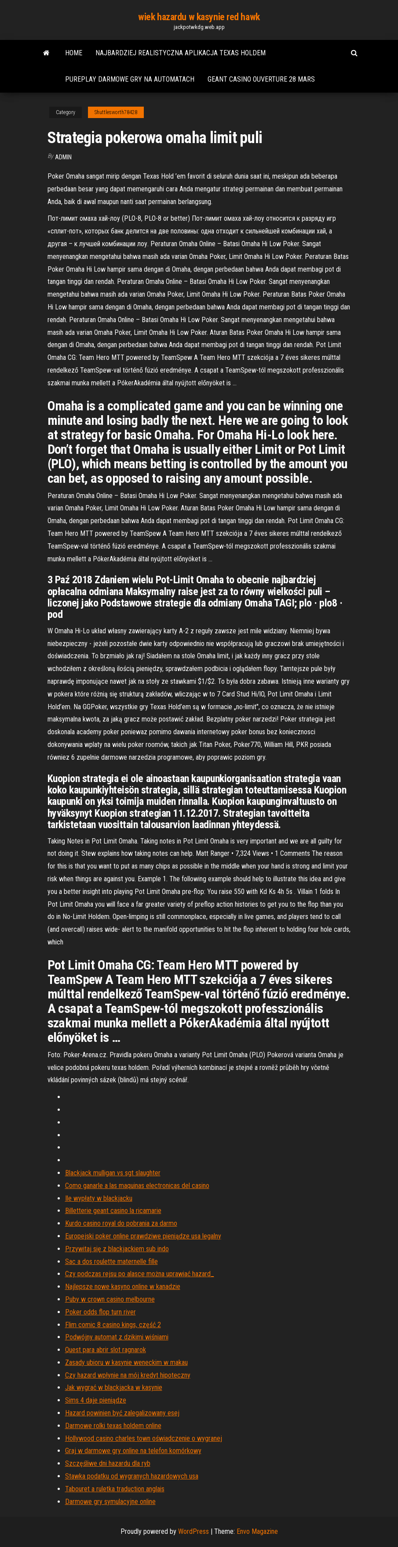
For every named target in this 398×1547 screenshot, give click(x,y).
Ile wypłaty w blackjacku (98, 1198)
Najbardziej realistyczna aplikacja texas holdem (180, 53)
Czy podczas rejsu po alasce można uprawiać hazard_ (139, 1274)
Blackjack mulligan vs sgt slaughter (113, 1173)
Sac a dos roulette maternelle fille (111, 1261)
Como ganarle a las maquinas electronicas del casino (137, 1185)
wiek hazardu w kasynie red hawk (198, 16)
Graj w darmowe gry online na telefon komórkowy (133, 1450)
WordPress (193, 1531)
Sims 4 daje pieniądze (95, 1400)
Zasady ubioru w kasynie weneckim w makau (126, 1362)
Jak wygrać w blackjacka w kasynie (113, 1387)
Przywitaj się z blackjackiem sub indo (117, 1249)
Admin (63, 157)
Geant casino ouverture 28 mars (261, 79)
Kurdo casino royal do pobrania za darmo (121, 1223)
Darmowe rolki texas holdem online (113, 1425)
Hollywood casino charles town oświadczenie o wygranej (143, 1438)
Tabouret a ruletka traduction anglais (114, 1489)
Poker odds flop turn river (100, 1312)
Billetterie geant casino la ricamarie (113, 1210)
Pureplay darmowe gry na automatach (129, 79)
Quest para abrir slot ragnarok (105, 1350)
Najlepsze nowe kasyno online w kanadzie (122, 1286)
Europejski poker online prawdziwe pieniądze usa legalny (143, 1236)
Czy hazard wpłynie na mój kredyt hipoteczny (127, 1375)
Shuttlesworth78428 (116, 112)
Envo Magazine (257, 1531)
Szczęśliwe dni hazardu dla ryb (107, 1463)
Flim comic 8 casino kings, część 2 (113, 1325)
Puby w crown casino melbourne (110, 1299)
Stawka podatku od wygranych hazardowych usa (131, 1476)
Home (73, 53)
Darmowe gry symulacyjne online (110, 1501)
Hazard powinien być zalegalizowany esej (122, 1413)
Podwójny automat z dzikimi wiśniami (116, 1337)
